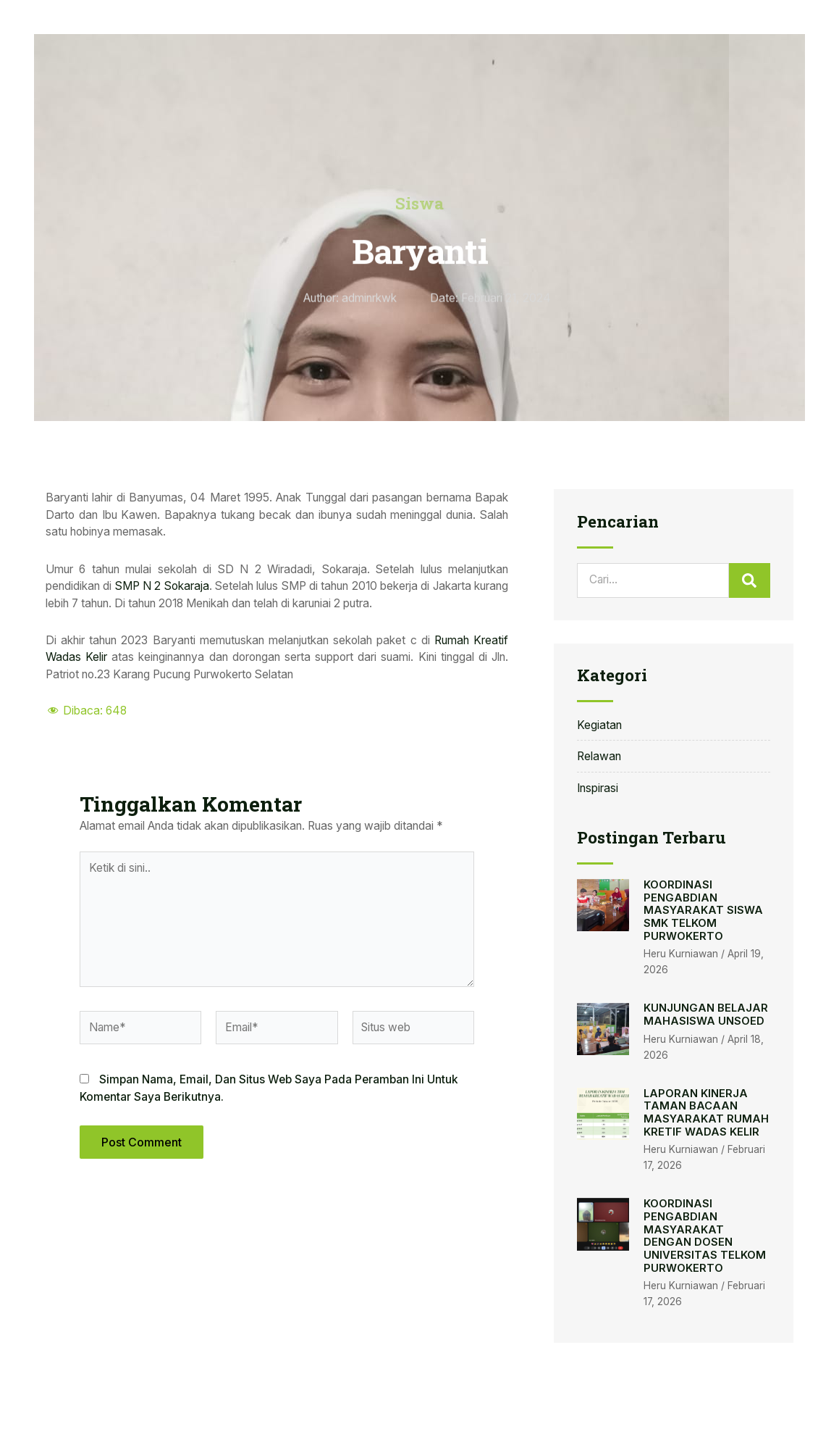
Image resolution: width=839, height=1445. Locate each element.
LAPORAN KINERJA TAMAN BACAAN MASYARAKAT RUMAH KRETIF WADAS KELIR (706, 1112)
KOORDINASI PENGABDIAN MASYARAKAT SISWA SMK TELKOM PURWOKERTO (703, 910)
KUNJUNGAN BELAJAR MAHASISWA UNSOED (706, 1014)
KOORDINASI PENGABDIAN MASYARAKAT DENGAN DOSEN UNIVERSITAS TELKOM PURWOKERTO (705, 1235)
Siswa (419, 203)
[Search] (750, 580)
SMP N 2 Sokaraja (162, 586)
